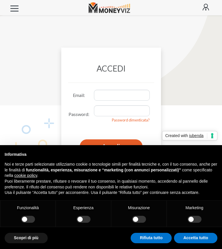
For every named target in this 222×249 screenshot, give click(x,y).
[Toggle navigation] (14, 8)
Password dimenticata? (131, 120)
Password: (79, 114)
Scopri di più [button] (26, 237)
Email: (79, 95)
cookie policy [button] (25, 175)
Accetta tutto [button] (195, 237)
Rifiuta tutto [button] (151, 237)
